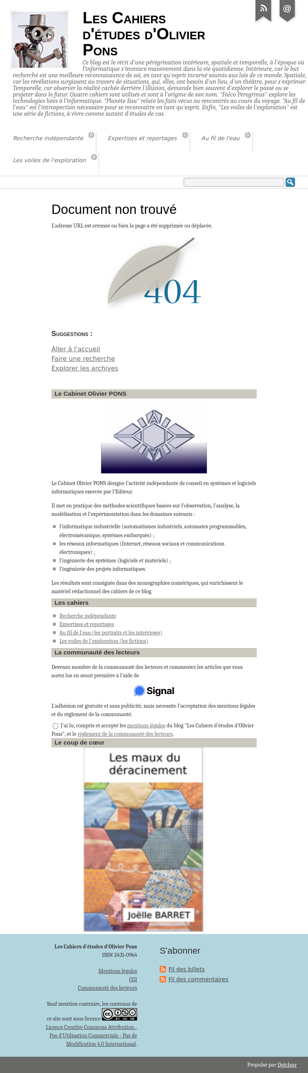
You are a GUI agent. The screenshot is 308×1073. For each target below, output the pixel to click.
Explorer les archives (84, 368)
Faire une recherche (83, 358)
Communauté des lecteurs (107, 987)
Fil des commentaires (198, 979)
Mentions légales (117, 971)
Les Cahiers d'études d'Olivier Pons (144, 33)
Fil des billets (186, 969)
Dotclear (287, 1064)
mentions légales (146, 725)
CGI (133, 979)
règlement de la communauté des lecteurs (124, 734)
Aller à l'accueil (75, 349)
